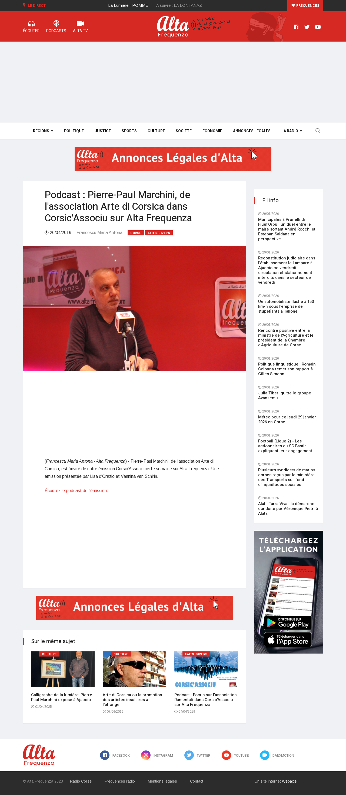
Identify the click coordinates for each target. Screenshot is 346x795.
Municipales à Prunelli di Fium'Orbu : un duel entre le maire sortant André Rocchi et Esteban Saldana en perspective (286, 229)
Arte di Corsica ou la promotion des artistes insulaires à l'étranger (132, 700)
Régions (43, 131)
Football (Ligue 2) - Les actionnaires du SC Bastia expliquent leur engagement (285, 446)
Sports (129, 131)
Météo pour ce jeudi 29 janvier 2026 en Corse (287, 419)
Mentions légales (162, 781)
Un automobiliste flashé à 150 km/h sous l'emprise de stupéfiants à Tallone (286, 306)
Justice (103, 131)
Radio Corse (81, 781)
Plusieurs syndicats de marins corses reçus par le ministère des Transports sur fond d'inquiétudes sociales (286, 477)
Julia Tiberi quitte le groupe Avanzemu (284, 395)
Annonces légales (252, 131)
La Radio (291, 131)
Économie (212, 131)
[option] (132, 5)
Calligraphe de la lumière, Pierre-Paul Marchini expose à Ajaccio (62, 697)
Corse (135, 233)
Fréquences (305, 5)
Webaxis (289, 781)
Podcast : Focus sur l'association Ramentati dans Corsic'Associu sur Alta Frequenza (205, 700)
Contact (196, 781)
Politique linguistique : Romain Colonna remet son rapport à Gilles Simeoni (287, 369)
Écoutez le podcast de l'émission (76, 490)
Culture (156, 131)
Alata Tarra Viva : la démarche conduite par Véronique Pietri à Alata (288, 508)
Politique (74, 131)
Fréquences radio (120, 781)
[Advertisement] (173, 82)
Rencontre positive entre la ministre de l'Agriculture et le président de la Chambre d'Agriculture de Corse (286, 337)
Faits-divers (159, 233)
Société (184, 131)
